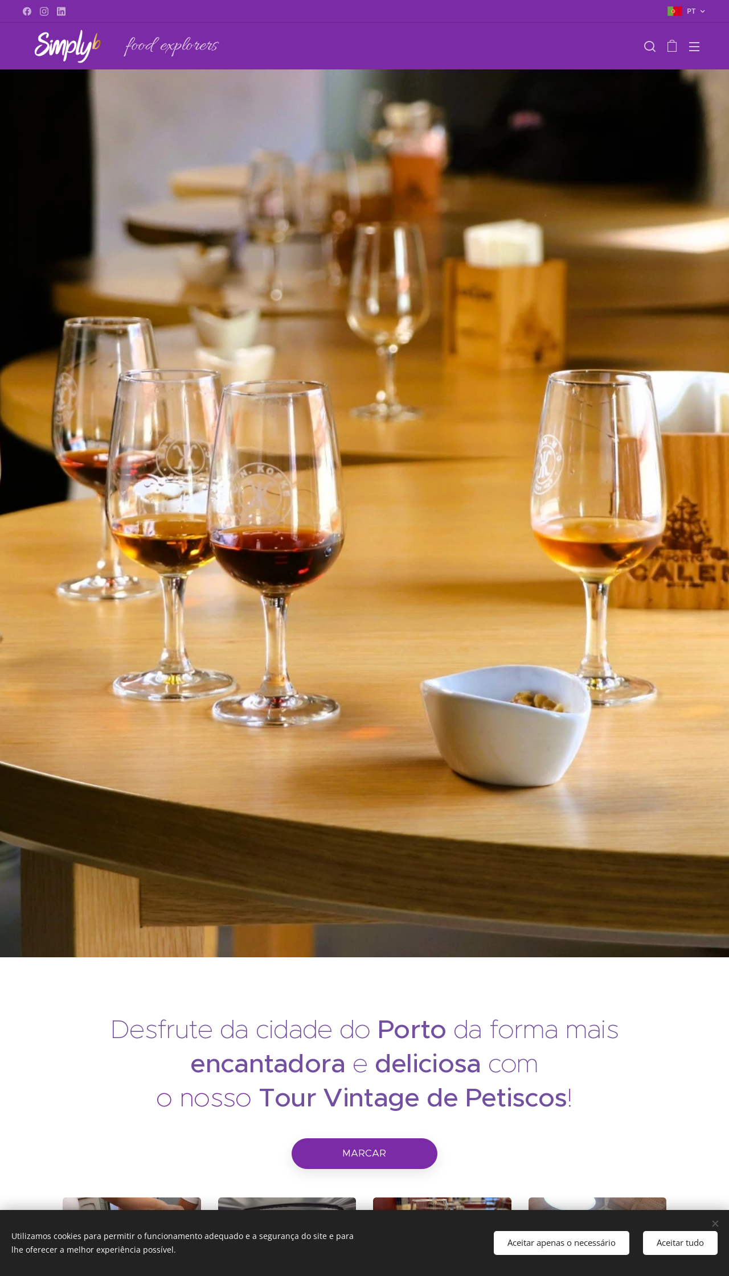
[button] (650, 46)
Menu (694, 46)
